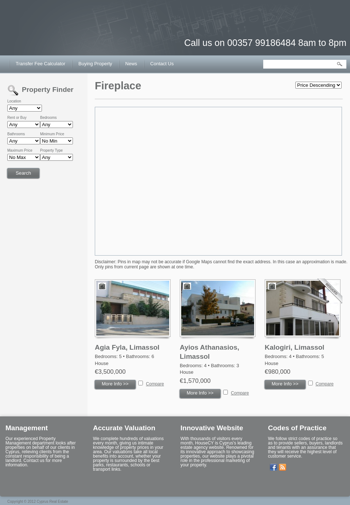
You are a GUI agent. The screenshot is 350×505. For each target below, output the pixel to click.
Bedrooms (48, 118)
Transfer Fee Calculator (40, 63)
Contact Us (162, 63)
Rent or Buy (17, 118)
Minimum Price (52, 134)
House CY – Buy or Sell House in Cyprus (45, 36)
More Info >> (115, 383)
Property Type (51, 150)
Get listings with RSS (282, 467)
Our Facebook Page (273, 467)
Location (14, 101)
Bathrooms (16, 134)
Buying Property (95, 63)
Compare (155, 383)
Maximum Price (19, 150)
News (131, 63)
